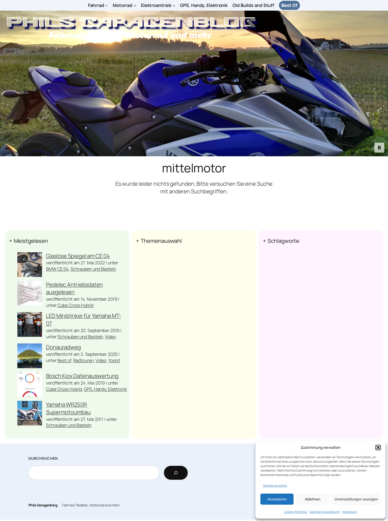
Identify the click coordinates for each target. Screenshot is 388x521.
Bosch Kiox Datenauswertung (82, 376)
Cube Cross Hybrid (75, 305)
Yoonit (114, 360)
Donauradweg (63, 347)
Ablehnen (312, 499)
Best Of (289, 5)
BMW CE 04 (57, 269)
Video (110, 337)
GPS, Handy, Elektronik (105, 389)
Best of (64, 360)
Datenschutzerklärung (325, 512)
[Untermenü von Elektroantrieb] (174, 5)
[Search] (176, 473)
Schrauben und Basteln (93, 269)
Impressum (349, 512)
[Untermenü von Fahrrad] (106, 5)
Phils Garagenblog (43, 505)
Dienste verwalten (275, 485)
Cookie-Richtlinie (295, 512)
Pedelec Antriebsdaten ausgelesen (74, 288)
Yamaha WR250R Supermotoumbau (68, 408)
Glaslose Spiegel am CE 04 (78, 256)
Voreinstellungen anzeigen (356, 499)
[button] (378, 447)
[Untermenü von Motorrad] (135, 5)
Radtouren (83, 360)
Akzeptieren (277, 499)
